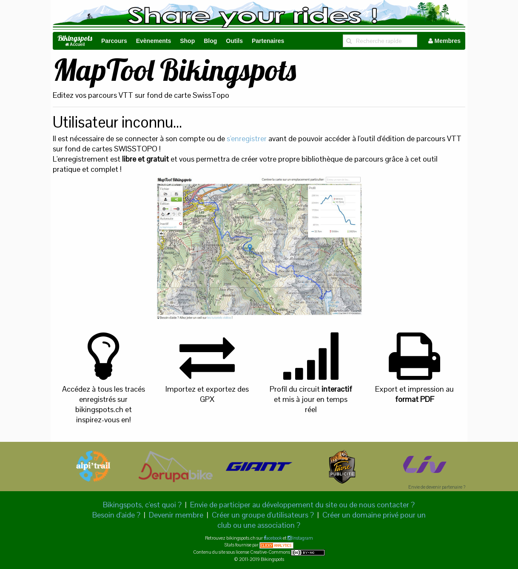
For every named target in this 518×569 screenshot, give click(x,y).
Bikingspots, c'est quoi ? (142, 504)
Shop (187, 40)
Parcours (114, 40)
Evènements (153, 40)
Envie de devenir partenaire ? (436, 487)
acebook (274, 538)
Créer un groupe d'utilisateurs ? (263, 515)
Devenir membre (176, 515)
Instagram (302, 538)
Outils (234, 40)
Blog (210, 40)
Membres (444, 40)
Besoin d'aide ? (116, 515)
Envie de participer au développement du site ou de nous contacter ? (302, 504)
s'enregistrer (247, 138)
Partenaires (268, 40)
